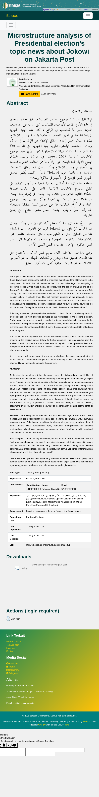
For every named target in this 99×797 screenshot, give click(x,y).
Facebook (12, 663)
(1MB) (33, 94)
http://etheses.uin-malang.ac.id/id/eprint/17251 (48, 545)
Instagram (12, 670)
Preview (52, 94)
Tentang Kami (12, 645)
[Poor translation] (12, 745)
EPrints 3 (87, 721)
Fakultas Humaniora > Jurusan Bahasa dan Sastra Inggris (53, 511)
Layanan (10, 648)
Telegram (12, 673)
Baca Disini (29, 94)
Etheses (12, 16)
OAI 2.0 (41, 724)
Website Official (13, 641)
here (67, 725)
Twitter (10, 666)
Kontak (9, 651)
